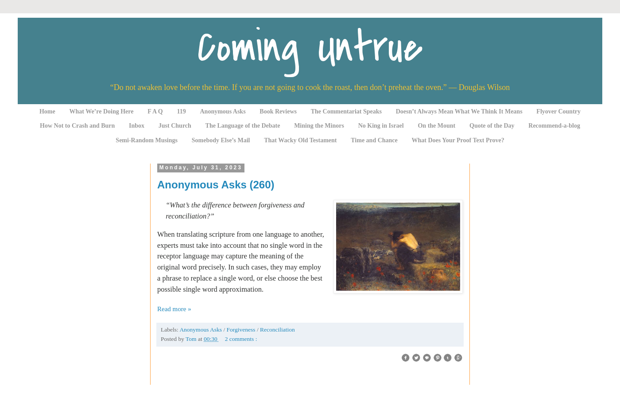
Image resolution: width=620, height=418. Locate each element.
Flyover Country (558, 111)
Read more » (174, 309)
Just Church (175, 125)
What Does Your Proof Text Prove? (458, 140)
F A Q (155, 111)
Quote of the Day (492, 125)
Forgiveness (242, 329)
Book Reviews (278, 111)
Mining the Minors (319, 125)
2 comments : (241, 339)
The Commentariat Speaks (346, 111)
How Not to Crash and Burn (77, 125)
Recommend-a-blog (554, 125)
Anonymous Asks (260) (216, 185)
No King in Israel (381, 125)
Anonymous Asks (223, 111)
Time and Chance (374, 140)
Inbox (136, 125)
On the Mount (436, 125)
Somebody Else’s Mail (221, 140)
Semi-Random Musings (147, 140)
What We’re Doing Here (101, 111)
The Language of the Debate (242, 125)
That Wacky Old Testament (300, 140)
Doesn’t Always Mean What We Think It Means (459, 111)
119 (181, 111)
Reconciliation (277, 329)
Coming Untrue (310, 48)
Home (47, 111)
